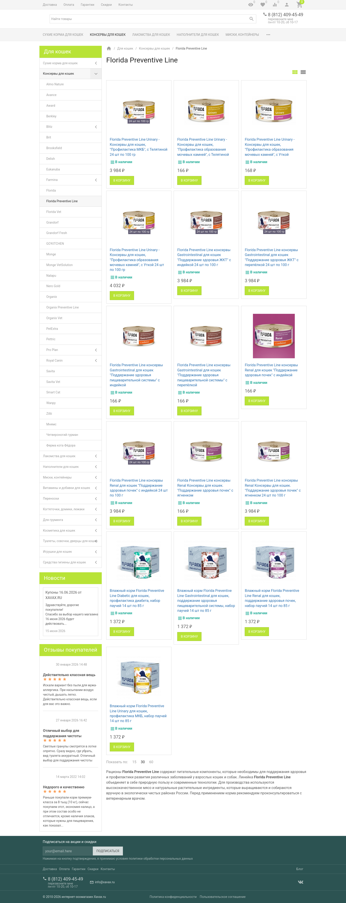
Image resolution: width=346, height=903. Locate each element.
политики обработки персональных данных (161, 858)
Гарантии (87, 4)
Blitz (74, 127)
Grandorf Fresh (56, 233)
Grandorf (52, 222)
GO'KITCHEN (55, 243)
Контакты (125, 4)
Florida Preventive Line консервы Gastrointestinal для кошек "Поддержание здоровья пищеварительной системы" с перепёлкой (203, 375)
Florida (51, 190)
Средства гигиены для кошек (72, 562)
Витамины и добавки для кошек (72, 488)
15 (134, 762)
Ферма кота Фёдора (60, 445)
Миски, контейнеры (242, 34)
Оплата (68, 4)
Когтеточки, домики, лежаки (72, 509)
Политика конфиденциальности (173, 897)
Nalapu (51, 275)
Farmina (74, 180)
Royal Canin (74, 360)
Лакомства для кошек (151, 34)
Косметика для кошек (72, 530)
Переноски (72, 498)
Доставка (50, 4)
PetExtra (52, 328)
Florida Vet (53, 212)
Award (50, 105)
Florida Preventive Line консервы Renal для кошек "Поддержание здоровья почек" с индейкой (271, 370)
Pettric (50, 339)
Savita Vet (53, 382)
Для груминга (72, 520)
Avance (51, 95)
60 (151, 762)
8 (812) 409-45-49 (285, 14)
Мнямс (51, 424)
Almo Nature (55, 84)
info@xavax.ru (104, 882)
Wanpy (51, 403)
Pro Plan (74, 350)
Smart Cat (53, 392)
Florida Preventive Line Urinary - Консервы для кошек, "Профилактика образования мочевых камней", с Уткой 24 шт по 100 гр (137, 260)
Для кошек (125, 48)
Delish (50, 158)
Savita (50, 371)
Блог (299, 869)
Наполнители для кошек (198, 34)
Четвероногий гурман (62, 434)
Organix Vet (54, 318)
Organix (51, 296)
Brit (48, 137)
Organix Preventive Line (62, 307)
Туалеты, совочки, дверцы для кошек (72, 541)
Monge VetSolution (59, 265)
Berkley (51, 116)
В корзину (121, 180)
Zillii (49, 413)
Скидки (106, 4)
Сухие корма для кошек (63, 34)
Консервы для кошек (108, 34)
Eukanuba (53, 169)
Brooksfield (54, 148)
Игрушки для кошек (72, 552)
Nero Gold (53, 286)
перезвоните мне (280, 19)
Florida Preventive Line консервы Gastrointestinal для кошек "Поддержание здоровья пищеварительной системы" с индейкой (136, 375)
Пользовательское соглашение (223, 897)
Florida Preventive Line (62, 201)
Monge (51, 254)
